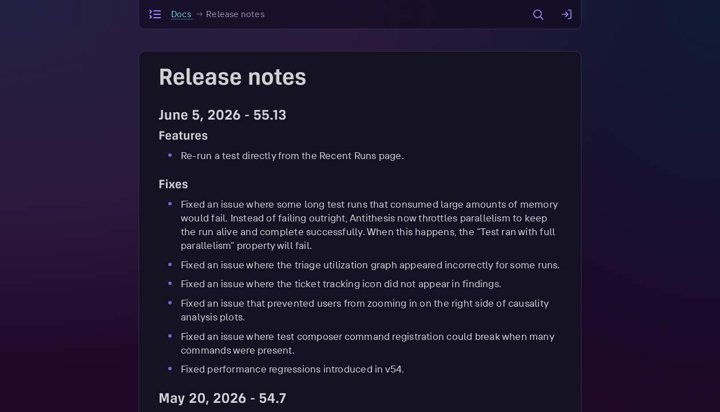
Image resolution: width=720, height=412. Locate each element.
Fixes (173, 186)
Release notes (235, 14)
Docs (182, 14)
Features (183, 137)
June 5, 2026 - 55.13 (223, 117)
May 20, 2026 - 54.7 (222, 400)
